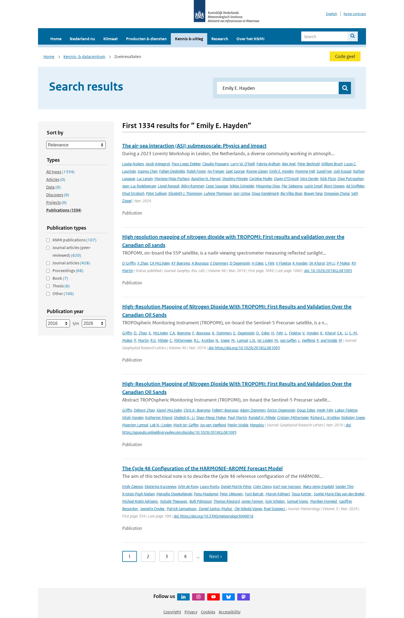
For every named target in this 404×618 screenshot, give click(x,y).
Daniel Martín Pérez (236, 486)
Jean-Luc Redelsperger (139, 186)
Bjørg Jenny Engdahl (318, 486)
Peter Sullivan (156, 193)
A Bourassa (200, 263)
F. (193, 333)
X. (149, 333)
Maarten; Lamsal (135, 425)
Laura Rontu (209, 486)
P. (135, 340)
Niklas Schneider (242, 186)
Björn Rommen (192, 186)
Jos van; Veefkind (213, 425)
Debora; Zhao (144, 410)
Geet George (235, 171)
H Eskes (258, 263)
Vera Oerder (309, 178)
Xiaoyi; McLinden (169, 410)
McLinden (160, 333)
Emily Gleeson (132, 486)
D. (135, 333)
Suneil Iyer (324, 171)
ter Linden (265, 340)
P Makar (343, 263)
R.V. (153, 340)
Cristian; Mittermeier (293, 417)
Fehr (279, 333)
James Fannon (252, 501)
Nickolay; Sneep (353, 417)
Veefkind (308, 340)
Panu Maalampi (206, 493)
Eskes (265, 333)
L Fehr (269, 263)
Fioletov (295, 333)
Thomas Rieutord (226, 501)
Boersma (184, 333)
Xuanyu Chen (147, 171)
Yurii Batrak (254, 493)
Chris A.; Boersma (197, 410)
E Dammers (219, 263)
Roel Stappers (275, 508)
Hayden (312, 333)
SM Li (330, 263)
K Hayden (300, 263)
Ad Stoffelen (355, 186)
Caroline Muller (260, 178)
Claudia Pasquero (215, 163)
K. (321, 333)
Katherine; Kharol (158, 417)
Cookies (208, 611)
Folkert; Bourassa (225, 410)
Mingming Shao (268, 186)
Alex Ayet (289, 163)
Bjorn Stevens (334, 186)
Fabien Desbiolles (172, 171)
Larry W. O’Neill (242, 163)
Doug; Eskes (306, 410)
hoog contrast (355, 13)
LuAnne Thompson (218, 193)
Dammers (224, 333)
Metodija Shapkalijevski (174, 493)
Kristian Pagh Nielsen (138, 493)
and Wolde (329, 340)
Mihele (163, 340)
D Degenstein (240, 263)
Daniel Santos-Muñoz (216, 508)
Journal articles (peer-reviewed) (71, 251)
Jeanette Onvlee (152, 508)
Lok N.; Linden (161, 425)
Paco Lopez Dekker (186, 163)
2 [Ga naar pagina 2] (148, 556)
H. (273, 333)
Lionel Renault (169, 186)
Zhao (143, 333)
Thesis (61, 285)
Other (63, 293)
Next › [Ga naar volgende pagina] (215, 556)
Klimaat (110, 38)
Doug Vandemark (265, 193)
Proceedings (67, 270)
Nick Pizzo (328, 178)
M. (233, 340)
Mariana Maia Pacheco (171, 178)
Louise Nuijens (133, 163)
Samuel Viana (298, 501)
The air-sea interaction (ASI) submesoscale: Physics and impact (194, 146)
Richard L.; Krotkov (324, 417)
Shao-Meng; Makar (211, 417)
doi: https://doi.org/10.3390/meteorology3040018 (213, 516)
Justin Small (313, 186)
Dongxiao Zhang (337, 193)
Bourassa (203, 333)
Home (56, 38)
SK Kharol (317, 263)
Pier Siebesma (292, 186)
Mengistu (257, 425)
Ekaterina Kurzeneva (160, 486)
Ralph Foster (196, 171)
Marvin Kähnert (278, 493)
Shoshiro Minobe (235, 178)
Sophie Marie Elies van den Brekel (339, 493)
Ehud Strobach (133, 193)
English (331, 13)
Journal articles (71, 262)
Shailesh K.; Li (184, 417)
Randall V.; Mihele (262, 417)
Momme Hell (305, 171)
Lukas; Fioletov (346, 410)
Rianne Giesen (257, 171)
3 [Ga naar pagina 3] (166, 556)
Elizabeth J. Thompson (185, 193)
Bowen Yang (313, 193)
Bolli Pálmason (200, 501)
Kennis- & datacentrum (84, 56)
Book (60, 278)
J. (299, 340)
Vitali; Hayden (133, 417)
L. (286, 333)
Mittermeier (183, 340)
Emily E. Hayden (281, 171)
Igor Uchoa (241, 193)
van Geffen (288, 340)
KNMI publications (74, 239)
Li (346, 333)
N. (217, 340)
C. (170, 340)
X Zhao (142, 263)
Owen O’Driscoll (286, 178)
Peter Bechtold (308, 163)
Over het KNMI (250, 38)
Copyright (172, 611)
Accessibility (230, 611)
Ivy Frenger (215, 171)
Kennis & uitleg (189, 38)
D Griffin (129, 263)
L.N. (253, 340)
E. (234, 333)
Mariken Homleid (324, 501)
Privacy (191, 611)
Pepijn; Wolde (237, 425)
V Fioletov (283, 263)
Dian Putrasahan (351, 178)
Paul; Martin (237, 417)
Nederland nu (82, 38)
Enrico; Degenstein (281, 410)
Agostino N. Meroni (206, 178)
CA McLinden (160, 263)
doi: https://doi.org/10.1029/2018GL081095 (244, 347)
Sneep (225, 340)
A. (213, 333)
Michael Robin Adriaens (140, 501)
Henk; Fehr (325, 410)
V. (303, 333)
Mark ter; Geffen (185, 425)
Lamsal (242, 340)
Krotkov (207, 340)
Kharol (330, 333)
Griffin (127, 333)
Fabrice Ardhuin (268, 163)
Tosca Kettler (302, 493)
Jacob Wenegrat (157, 163)
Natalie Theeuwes (174, 501)
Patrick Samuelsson (182, 508)
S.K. (340, 333)
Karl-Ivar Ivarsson (287, 486)
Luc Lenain (145, 178)
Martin (143, 340)
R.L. (197, 340)
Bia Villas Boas (291, 193)
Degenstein (246, 333)
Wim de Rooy (188, 486)
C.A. (172, 333)
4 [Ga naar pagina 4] (185, 556)
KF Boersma (180, 263)
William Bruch (331, 163)
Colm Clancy (262, 486)
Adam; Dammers (253, 410)
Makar (127, 340)
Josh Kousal (342, 171)
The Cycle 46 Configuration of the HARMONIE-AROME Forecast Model (202, 468)
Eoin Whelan (275, 501)
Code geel (345, 56)
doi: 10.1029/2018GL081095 (328, 270)
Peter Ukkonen (231, 493)
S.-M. (353, 333)
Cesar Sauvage (217, 186)
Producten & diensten (146, 38)
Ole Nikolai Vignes (248, 508)
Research (219, 38)
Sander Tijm (344, 486)
